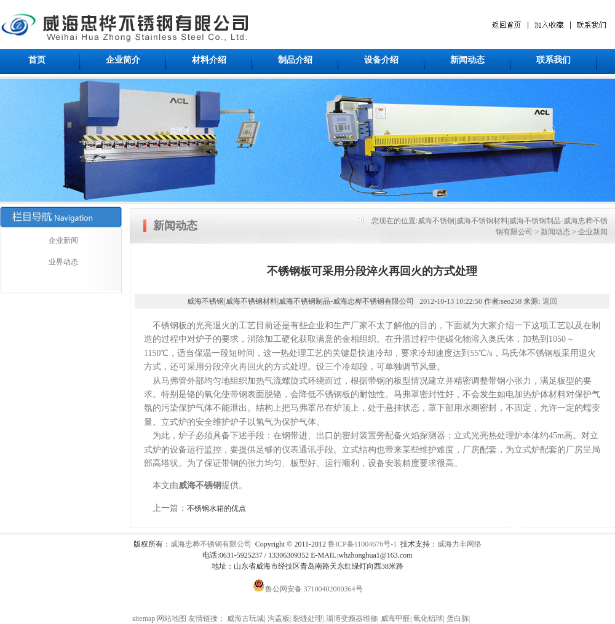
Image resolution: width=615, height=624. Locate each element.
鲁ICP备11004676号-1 (362, 544)
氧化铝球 (428, 618)
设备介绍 (381, 60)
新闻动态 (467, 60)
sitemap (143, 618)
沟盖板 (279, 618)
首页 (37, 60)
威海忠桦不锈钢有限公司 (211, 544)
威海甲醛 (395, 618)
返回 (549, 301)
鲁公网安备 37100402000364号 (308, 589)
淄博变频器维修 (352, 618)
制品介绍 (295, 60)
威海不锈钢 (199, 485)
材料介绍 (209, 60)
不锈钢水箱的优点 (216, 508)
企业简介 (123, 60)
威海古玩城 (245, 618)
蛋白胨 (457, 618)
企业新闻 (63, 240)
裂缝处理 (307, 618)
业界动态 (63, 262)
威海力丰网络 (459, 544)
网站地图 (171, 618)
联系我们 (553, 60)
